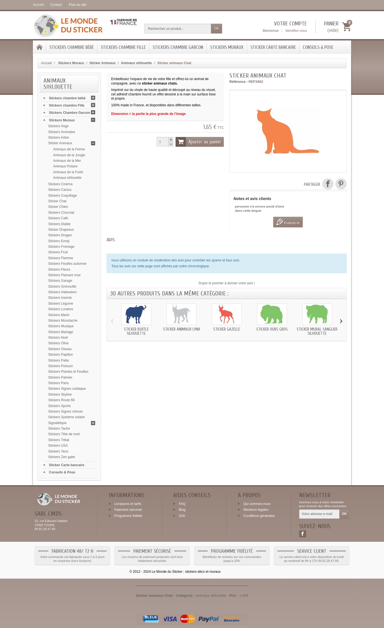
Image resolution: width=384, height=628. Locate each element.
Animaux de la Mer (67, 161)
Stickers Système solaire (66, 417)
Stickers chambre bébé (71, 47)
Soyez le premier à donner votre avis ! (226, 283)
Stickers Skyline (60, 394)
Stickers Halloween (62, 292)
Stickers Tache (59, 428)
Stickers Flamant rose (64, 275)
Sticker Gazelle (226, 329)
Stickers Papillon (60, 355)
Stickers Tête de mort (64, 434)
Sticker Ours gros (272, 329)
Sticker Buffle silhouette (136, 331)
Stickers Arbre (58, 137)
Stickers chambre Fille (123, 47)
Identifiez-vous (296, 30)
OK (216, 28)
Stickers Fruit (58, 252)
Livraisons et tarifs (127, 504)
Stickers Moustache (63, 321)
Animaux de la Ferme (69, 149)
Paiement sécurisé (128, 510)
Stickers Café (58, 218)
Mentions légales (255, 510)
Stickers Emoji (58, 241)
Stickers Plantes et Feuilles (68, 372)
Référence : (238, 82)
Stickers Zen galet (61, 457)
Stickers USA (58, 445)
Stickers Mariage (60, 332)
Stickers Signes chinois (65, 411)
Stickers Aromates (61, 132)
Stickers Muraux (226, 47)
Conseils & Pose (318, 47)
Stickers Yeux (58, 451)
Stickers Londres (60, 309)
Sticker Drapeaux (61, 230)
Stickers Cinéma (60, 184)
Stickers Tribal (58, 440)
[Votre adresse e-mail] (319, 514)
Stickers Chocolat (61, 213)
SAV (182, 516)
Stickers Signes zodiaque (67, 389)
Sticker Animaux (60, 143)
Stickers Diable (59, 224)
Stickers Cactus (59, 190)
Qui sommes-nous (256, 504)
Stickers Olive (58, 343)
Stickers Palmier (60, 377)
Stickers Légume (60, 303)
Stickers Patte (58, 360)
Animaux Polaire (65, 166)
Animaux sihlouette (67, 178)
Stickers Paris (58, 383)
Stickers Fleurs (59, 269)
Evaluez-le (287, 221)
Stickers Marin (58, 315)
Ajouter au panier (198, 141)
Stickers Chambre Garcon (178, 47)
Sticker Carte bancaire (273, 47)
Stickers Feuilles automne (67, 264)
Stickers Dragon (60, 235)
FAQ (182, 504)
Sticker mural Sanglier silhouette (317, 331)
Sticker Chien (58, 207)
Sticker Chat (57, 201)
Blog (182, 510)
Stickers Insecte (60, 298)
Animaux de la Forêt (68, 172)
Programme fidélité (128, 516)
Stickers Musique (61, 326)
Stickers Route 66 (61, 400)
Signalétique (57, 423)
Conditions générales (259, 516)
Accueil (46, 63)
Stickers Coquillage (62, 196)
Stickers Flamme (60, 258)
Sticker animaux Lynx (181, 329)
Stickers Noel (58, 338)
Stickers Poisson (60, 366)
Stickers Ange (58, 126)
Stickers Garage (60, 281)
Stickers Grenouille (62, 286)
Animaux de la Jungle (69, 155)
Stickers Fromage (61, 247)
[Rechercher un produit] (177, 28)
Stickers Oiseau (60, 349)
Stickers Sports (59, 406)
